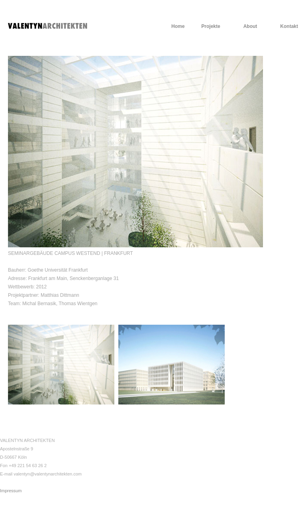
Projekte (210, 26)
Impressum (11, 490)
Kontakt (289, 26)
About (250, 26)
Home (177, 26)
